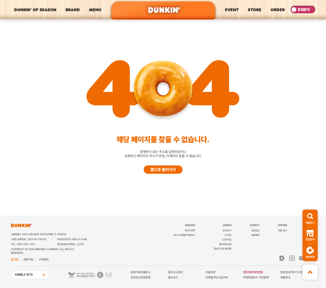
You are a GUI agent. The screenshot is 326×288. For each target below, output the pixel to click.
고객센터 (44, 259)
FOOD (228, 235)
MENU (95, 9)
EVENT (232, 9)
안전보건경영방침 (141, 277)
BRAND (72, 9)
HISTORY (190, 230)
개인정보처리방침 (253, 272)
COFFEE (227, 239)
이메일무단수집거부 (216, 277)
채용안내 (285, 277)
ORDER (277, 9)
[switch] (303, 9)
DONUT (227, 230)
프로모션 (255, 230)
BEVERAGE (225, 244)
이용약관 (210, 272)
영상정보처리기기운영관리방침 (297, 272)
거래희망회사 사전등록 (256, 277)
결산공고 (173, 277)
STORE (254, 9)
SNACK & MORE (223, 248)
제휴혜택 (255, 235)
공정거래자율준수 (141, 272)
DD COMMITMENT (184, 235)
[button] (310, 218)
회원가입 (28, 259)
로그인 (14, 259)
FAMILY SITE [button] (30, 274)
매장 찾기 (282, 230)
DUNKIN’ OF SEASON (35, 9)
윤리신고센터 (175, 272)
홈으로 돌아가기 (163, 169)
